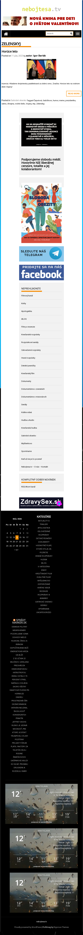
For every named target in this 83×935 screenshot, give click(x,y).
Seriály (24, 404)
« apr (16, 550)
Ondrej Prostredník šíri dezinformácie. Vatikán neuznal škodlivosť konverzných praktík (19, 707)
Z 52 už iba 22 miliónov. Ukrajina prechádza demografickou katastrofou (19, 665)
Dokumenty (26, 381)
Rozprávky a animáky (44, 596)
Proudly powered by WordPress (27, 927)
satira (4, 104)
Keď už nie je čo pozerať (31, 459)
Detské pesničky (28, 366)
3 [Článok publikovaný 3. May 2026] (27, 529)
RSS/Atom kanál (28, 487)
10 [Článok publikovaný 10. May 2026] (27, 533)
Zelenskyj (40, 104)
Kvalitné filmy (44, 577)
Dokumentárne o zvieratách (33, 389)
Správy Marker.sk (19, 621)
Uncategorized (43, 612)
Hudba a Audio (27, 420)
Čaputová (38, 100)
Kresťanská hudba (29, 428)
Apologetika (26, 311)
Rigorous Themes (61, 927)
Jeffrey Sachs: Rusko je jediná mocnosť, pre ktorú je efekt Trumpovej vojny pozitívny (19, 731)
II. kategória (44, 566)
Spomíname (26, 451)
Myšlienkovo (26, 443)
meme (61, 100)
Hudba (44, 559)
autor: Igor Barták (36, 55)
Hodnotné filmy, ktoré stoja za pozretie (44, 549)
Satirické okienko (18, 100)
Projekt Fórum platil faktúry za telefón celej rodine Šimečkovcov (19, 750)
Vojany (28, 104)
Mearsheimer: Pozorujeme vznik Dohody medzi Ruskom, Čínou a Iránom (19, 637)
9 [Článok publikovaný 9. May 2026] (23, 533)
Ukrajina (10, 104)
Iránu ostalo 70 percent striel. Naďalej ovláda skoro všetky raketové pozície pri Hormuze (19, 685)
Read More (74, 93)
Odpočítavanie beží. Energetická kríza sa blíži (19, 651)
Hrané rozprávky (28, 358)
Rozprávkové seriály (29, 342)
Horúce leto (10, 51)
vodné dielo (20, 104)
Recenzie (44, 591)
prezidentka (70, 100)
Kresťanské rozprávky (30, 334)
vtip (33, 104)
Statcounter (5, 933)
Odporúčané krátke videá (44, 586)
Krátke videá (26, 412)
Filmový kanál (27, 296)
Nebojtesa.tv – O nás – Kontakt (34, 467)
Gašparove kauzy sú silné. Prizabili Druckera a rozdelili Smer (19, 765)
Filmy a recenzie (28, 327)
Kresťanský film (27, 373)
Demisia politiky (19, 627)
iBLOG (24, 319)
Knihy (23, 303)
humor (55, 100)
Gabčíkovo (47, 100)
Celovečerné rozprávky (31, 350)
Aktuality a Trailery (44, 522)
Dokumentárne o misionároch (34, 397)
